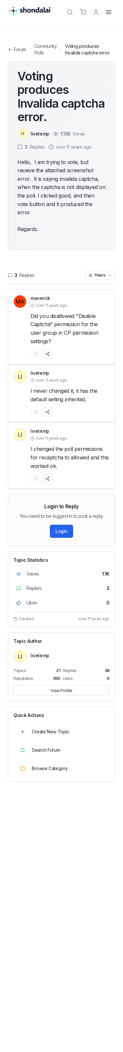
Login (61, 531)
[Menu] (108, 12)
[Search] (70, 12)
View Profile (61, 690)
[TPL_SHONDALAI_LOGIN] (96, 12)
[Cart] (83, 12)
